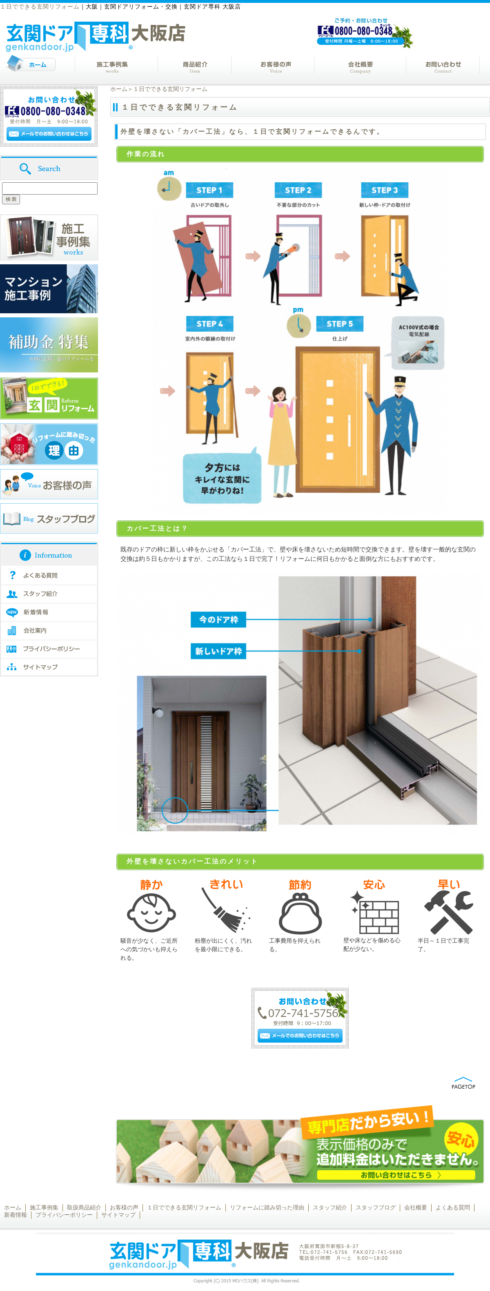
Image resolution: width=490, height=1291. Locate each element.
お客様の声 (124, 1208)
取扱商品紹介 (84, 1208)
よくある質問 (453, 1208)
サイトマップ (118, 1215)
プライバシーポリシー (64, 1215)
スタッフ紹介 (330, 1208)
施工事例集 (44, 1208)
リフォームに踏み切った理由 (267, 1208)
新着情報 (15, 1215)
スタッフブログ (376, 1208)
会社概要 (415, 1208)
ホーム (118, 89)
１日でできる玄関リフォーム (184, 1208)
